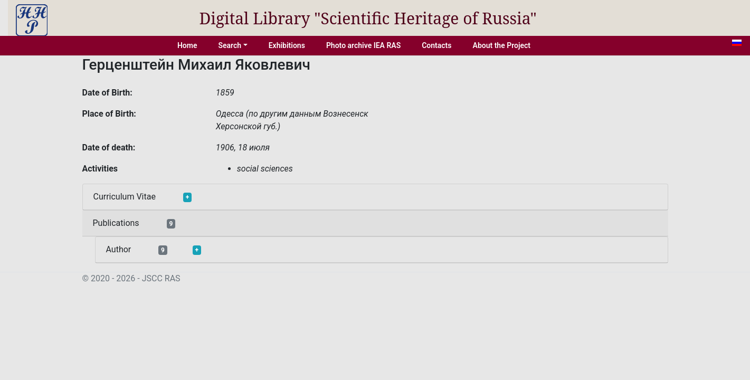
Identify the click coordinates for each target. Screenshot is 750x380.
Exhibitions (287, 45)
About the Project (502, 45)
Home (187, 45)
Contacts (436, 45)
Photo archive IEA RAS (363, 45)
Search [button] (229, 45)
